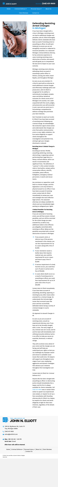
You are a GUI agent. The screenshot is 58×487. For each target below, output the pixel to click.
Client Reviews (47, 449)
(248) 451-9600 (48, 3)
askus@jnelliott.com (11, 434)
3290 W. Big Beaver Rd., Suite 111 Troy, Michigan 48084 (15, 427)
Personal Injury (29, 449)
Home (8, 449)
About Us (38, 449)
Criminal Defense (16, 449)
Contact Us (29, 451)
